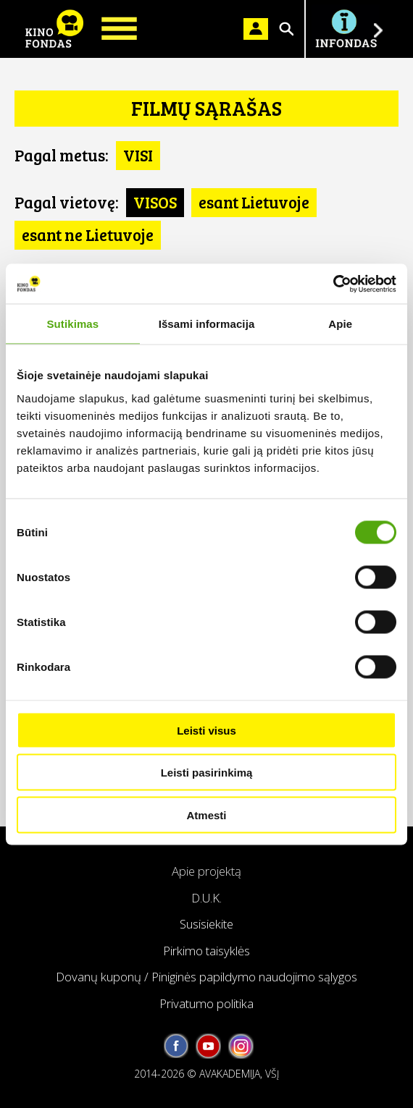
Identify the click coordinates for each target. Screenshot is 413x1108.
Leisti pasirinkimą (207, 772)
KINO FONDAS (54, 29)
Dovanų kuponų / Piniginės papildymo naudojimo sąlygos (206, 976)
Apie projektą (206, 871)
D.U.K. (206, 897)
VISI (138, 155)
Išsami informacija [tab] (207, 324)
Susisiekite (206, 923)
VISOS (155, 202)
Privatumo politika (206, 1003)
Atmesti (206, 814)
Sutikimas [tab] (72, 324)
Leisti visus (206, 730)
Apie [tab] (340, 324)
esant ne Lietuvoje (88, 234)
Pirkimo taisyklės (206, 950)
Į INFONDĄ (345, 29)
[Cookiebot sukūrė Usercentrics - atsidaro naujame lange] (333, 283)
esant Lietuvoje (254, 202)
